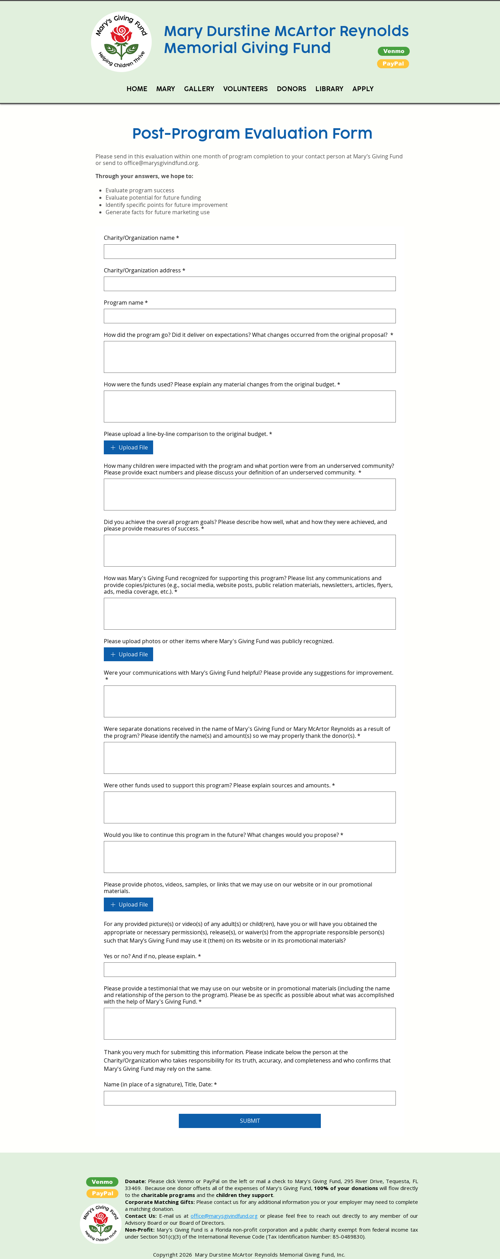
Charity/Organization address (144, 270)
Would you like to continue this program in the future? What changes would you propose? (223, 835)
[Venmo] (394, 51)
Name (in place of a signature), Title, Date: (160, 1084)
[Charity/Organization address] (247, 284)
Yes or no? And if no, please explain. (152, 956)
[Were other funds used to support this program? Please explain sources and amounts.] (249, 807)
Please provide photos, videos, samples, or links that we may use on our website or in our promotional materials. (238, 887)
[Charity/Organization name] (247, 252)
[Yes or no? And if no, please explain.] (247, 970)
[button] (393, 63)
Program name (126, 302)
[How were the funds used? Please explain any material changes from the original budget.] (249, 406)
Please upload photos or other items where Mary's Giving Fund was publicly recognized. (219, 641)
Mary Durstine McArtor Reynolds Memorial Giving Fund (286, 39)
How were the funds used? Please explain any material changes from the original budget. (222, 384)
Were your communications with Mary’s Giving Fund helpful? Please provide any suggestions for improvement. (248, 676)
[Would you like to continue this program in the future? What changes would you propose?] (249, 857)
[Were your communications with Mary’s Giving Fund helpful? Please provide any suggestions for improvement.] (249, 701)
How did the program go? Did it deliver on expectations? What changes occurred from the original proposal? (248, 335)
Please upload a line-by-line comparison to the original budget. (188, 434)
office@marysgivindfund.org (161, 163)
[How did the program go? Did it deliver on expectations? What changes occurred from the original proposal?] (249, 357)
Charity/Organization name (141, 238)
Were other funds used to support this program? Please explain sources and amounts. (219, 785)
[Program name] (247, 316)
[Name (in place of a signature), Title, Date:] (247, 1098)
